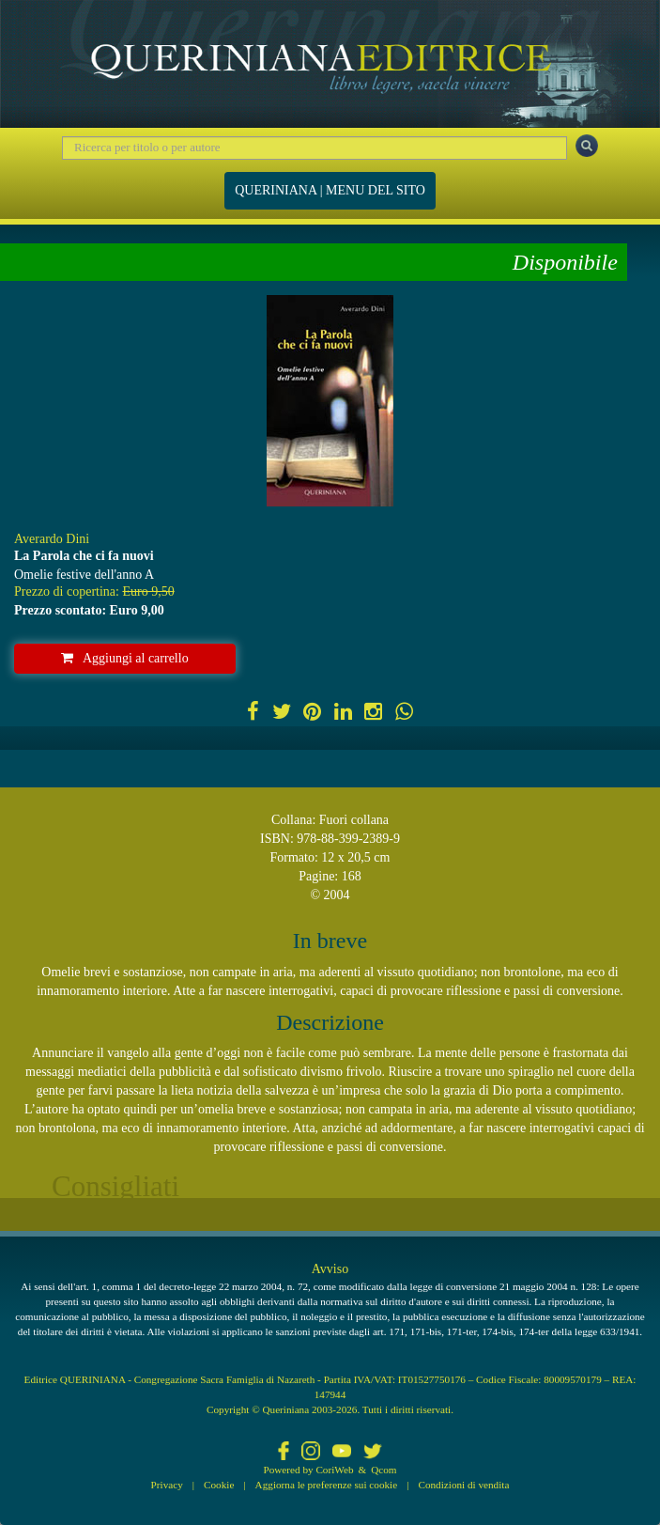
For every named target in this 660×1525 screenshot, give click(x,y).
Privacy (167, 1484)
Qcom (383, 1469)
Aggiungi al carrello (125, 658)
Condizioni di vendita (463, 1484)
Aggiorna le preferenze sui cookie (326, 1484)
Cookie (219, 1484)
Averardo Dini (51, 539)
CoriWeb (334, 1469)
